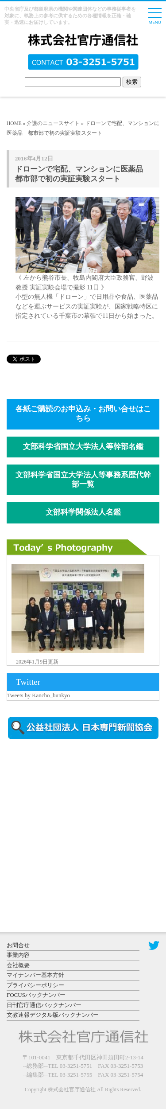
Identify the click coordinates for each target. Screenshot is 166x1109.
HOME (14, 123)
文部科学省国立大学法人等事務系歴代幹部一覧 (83, 479)
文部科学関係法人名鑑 (83, 512)
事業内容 (18, 955)
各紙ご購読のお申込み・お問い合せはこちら (83, 413)
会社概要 (18, 965)
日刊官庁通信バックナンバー (44, 1005)
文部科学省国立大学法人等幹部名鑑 (83, 446)
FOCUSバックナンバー (36, 995)
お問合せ (18, 945)
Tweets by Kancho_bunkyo (38, 695)
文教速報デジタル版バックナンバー (53, 1014)
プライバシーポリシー (35, 985)
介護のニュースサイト (53, 123)
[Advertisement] (82, 821)
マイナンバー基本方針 (35, 975)
